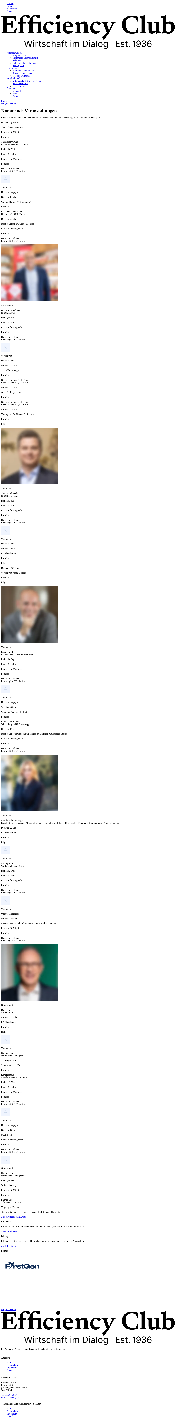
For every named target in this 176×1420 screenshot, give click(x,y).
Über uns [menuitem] (11, 88)
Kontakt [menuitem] (10, 11)
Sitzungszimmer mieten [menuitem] (23, 73)
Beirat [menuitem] (15, 94)
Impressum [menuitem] (12, 1367)
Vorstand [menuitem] (17, 91)
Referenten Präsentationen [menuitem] (24, 63)
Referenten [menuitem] (17, 60)
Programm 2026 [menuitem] (20, 55)
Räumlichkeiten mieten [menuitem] (23, 70)
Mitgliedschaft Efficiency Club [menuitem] (27, 81)
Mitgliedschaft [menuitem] (13, 78)
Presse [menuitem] (10, 6)
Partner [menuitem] (10, 3)
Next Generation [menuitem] (20, 83)
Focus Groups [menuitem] (19, 86)
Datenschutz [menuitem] (12, 1365)
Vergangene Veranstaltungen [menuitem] (25, 58)
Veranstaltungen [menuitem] (14, 53)
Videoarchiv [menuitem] (12, 8)
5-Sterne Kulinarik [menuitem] (21, 76)
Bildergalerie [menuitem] (18, 65)
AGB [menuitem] (9, 1362)
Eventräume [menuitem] (12, 68)
